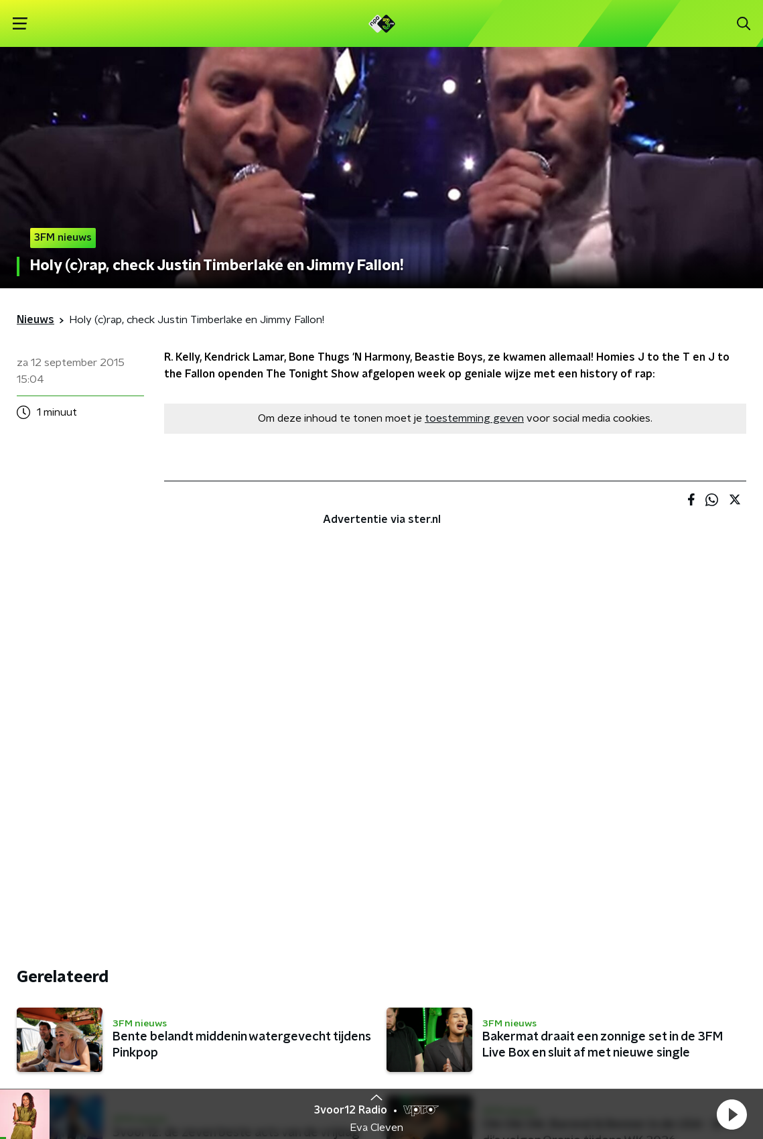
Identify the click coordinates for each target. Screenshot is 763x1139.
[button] (731, 1114)
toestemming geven (474, 418)
